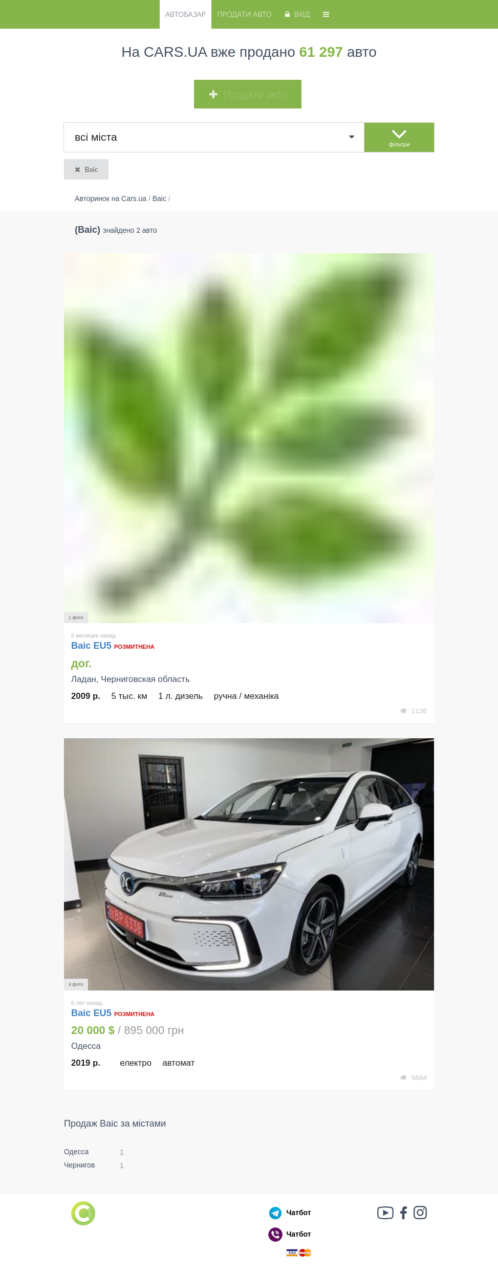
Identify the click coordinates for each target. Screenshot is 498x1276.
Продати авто (244, 14)
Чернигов (79, 1165)
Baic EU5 (92, 646)
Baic (85, 169)
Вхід (296, 14)
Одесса (76, 1152)
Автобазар (185, 14)
